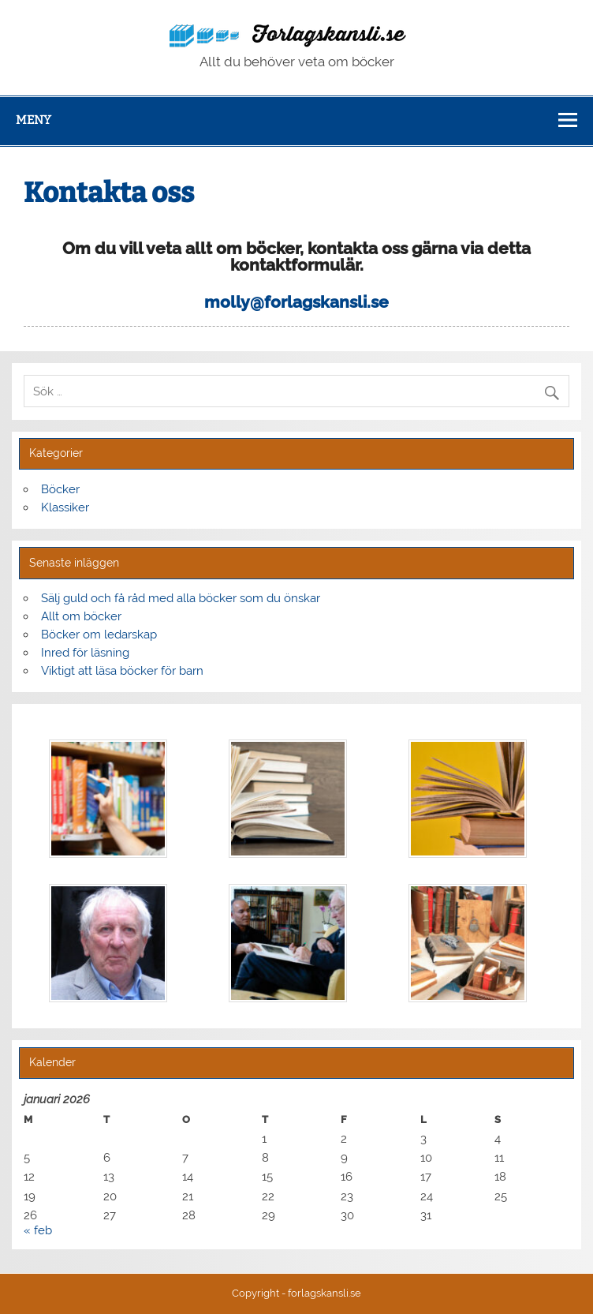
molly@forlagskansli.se (296, 302)
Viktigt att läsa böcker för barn (122, 671)
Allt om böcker (81, 616)
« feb (38, 1230)
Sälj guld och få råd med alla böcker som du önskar (180, 598)
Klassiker (65, 507)
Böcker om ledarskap (99, 634)
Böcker (60, 489)
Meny (33, 120)
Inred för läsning (85, 653)
